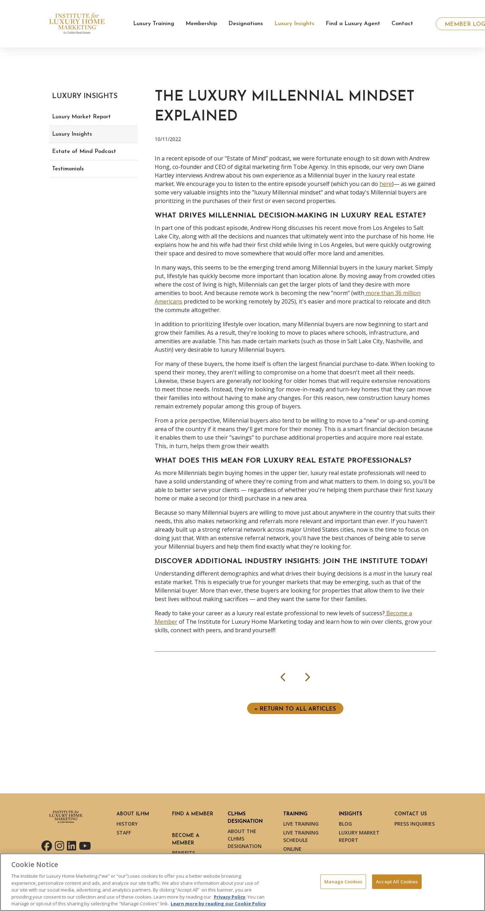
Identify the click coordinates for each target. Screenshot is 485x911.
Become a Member (185, 839)
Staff (123, 832)
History (127, 823)
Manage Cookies (343, 881)
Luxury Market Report (81, 117)
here (386, 184)
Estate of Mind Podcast (84, 151)
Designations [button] (245, 24)
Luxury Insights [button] (294, 24)
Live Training (301, 823)
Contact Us (410, 814)
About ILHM (132, 814)
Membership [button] (201, 24)
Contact (402, 24)
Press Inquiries (414, 823)
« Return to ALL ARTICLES (295, 709)
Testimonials (68, 169)
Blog (345, 823)
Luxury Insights (72, 134)
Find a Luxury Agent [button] (353, 24)
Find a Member (192, 814)
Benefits (183, 852)
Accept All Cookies (397, 881)
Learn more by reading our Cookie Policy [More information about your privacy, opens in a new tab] (218, 903)
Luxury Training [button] (153, 24)
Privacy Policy (229, 897)
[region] (242, 882)
